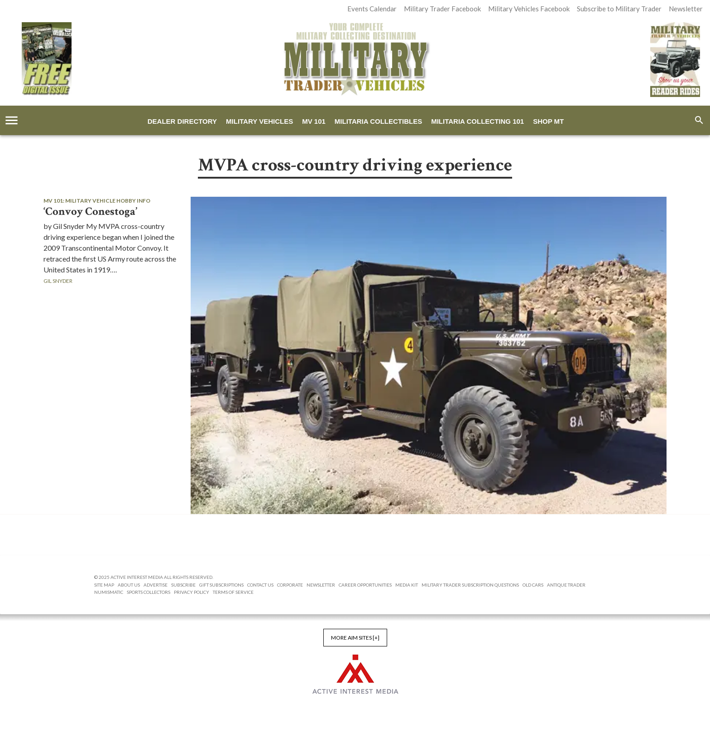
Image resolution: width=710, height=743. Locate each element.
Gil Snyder (57, 280)
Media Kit (406, 585)
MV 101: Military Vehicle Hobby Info (96, 200)
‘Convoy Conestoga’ (90, 211)
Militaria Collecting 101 (477, 121)
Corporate (290, 585)
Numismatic (108, 592)
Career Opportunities (365, 585)
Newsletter (321, 585)
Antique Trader (566, 585)
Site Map (104, 585)
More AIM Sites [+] (355, 637)
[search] (699, 120)
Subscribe (183, 585)
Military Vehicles (259, 121)
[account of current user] (11, 120)
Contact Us (260, 585)
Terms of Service (233, 592)
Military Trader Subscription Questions (470, 585)
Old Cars (533, 585)
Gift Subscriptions (221, 585)
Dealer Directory (182, 121)
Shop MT (548, 121)
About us (129, 585)
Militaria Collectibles (378, 121)
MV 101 (313, 121)
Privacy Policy (191, 592)
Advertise (156, 585)
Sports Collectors (148, 592)
